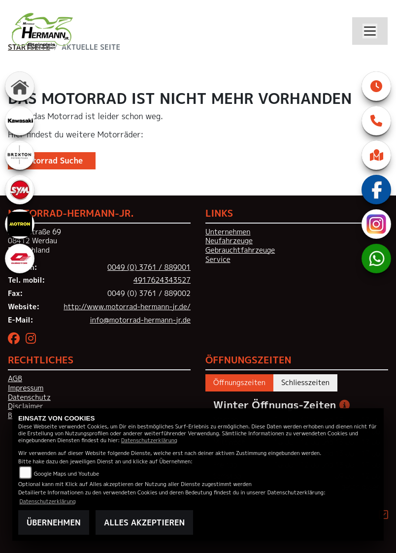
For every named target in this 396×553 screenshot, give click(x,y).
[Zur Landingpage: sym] (19, 189)
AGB (15, 379)
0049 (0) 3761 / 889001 (149, 267)
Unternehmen (227, 232)
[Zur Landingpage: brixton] (19, 155)
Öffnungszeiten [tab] (239, 383)
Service (218, 259)
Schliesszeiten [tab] (305, 383)
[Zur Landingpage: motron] (19, 224)
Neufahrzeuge (229, 241)
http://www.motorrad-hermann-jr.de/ (127, 307)
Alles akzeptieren (144, 522)
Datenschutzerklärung (149, 440)
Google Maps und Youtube (66, 473)
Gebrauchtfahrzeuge (240, 250)
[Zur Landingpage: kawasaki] (19, 120)
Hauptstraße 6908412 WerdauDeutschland (34, 241)
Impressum (25, 388)
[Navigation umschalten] (370, 31)
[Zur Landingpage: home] (19, 86)
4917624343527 (162, 280)
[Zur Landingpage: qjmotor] (19, 258)
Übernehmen (54, 522)
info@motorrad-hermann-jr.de (140, 320)
